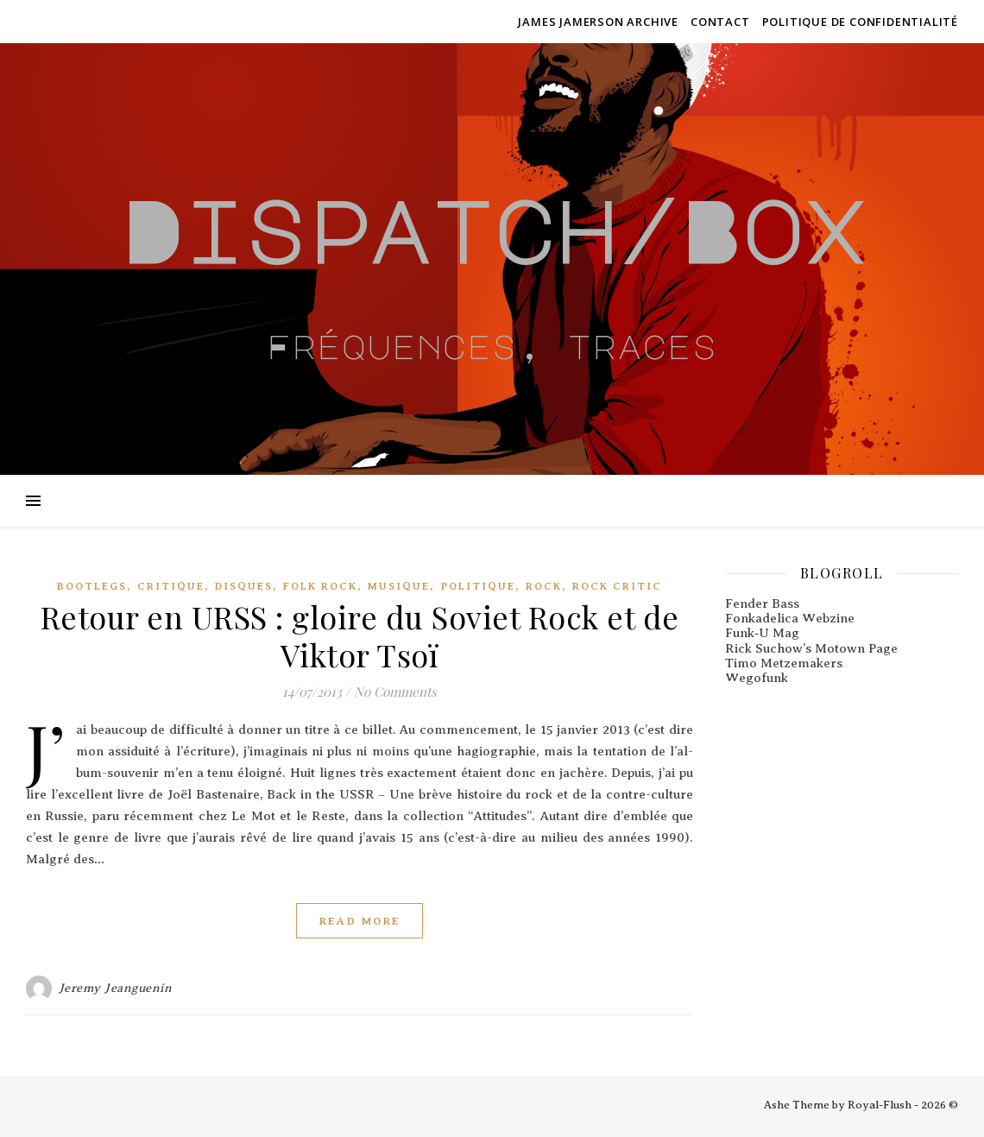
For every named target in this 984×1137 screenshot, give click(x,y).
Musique (399, 586)
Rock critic (617, 586)
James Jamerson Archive (598, 21)
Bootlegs (92, 586)
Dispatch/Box (492, 230)
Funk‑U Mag (762, 633)
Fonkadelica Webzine (790, 618)
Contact (720, 21)
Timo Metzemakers (783, 663)
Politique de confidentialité (860, 21)
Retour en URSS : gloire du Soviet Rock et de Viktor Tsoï (360, 635)
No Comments (395, 691)
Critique (171, 586)
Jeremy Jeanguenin (116, 988)
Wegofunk (756, 678)
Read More (360, 920)
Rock (544, 586)
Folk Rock (320, 586)
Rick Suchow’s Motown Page (811, 648)
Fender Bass (762, 603)
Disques (244, 586)
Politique (477, 586)
